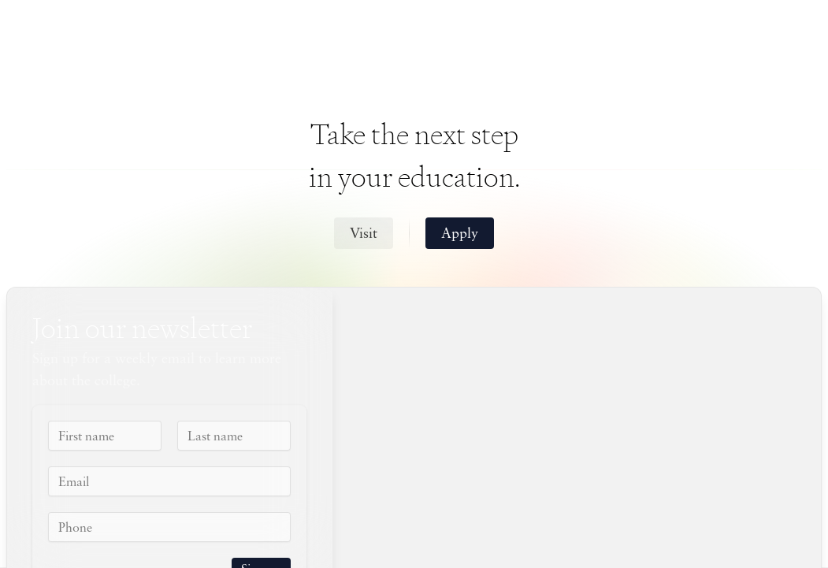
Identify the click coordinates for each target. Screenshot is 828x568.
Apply (459, 234)
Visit (363, 234)
